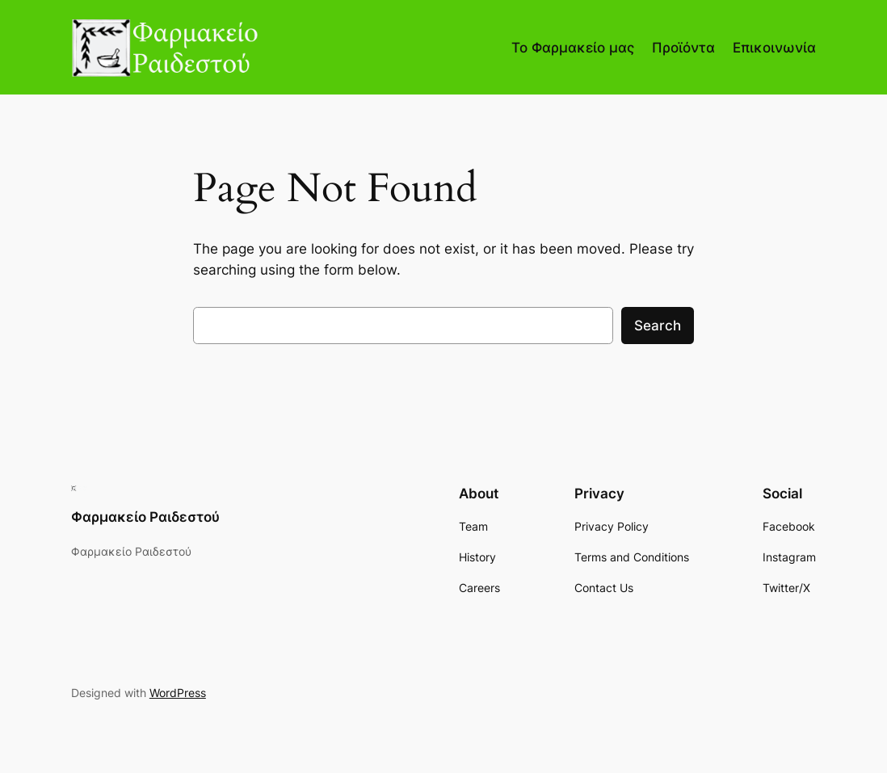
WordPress (177, 692)
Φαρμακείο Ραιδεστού (145, 517)
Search (657, 325)
